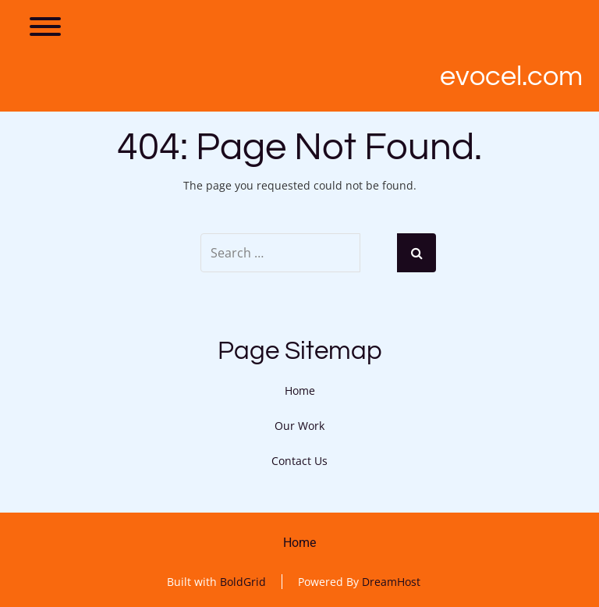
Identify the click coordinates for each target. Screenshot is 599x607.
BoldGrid (243, 581)
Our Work (299, 425)
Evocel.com (511, 76)
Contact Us (299, 460)
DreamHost (391, 581)
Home (300, 390)
